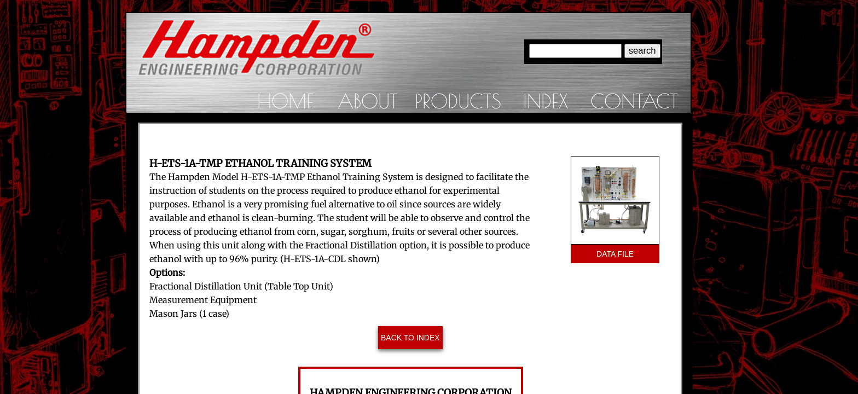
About (368, 100)
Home (285, 100)
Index (545, 100)
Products (458, 100)
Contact (634, 100)
